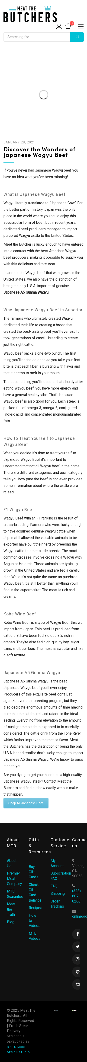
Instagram (77, 959)
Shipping (58, 893)
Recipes (35, 908)
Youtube (77, 984)
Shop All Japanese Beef (26, 803)
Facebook (77, 934)
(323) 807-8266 (76, 896)
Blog (10, 922)
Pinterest (77, 972)
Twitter (77, 946)
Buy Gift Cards (33, 872)
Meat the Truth (11, 909)
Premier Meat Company (14, 878)
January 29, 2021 (19, 142)
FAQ (54, 886)
